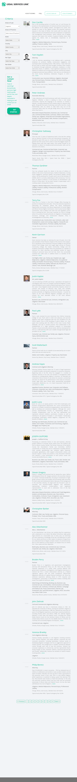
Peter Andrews (38, 92)
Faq (40, 13)
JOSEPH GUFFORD (40, 436)
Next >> (57, 701)
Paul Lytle (36, 310)
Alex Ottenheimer (39, 527)
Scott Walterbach (39, 345)
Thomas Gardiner (39, 165)
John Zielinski (38, 601)
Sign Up (54, 13)
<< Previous (20, 701)
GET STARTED (13, 111)
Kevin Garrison (38, 234)
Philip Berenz (38, 664)
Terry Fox (36, 200)
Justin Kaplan (37, 276)
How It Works (30, 13)
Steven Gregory (39, 472)
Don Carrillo (37, 22)
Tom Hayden (37, 55)
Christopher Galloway (41, 131)
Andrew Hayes (38, 364)
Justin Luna (37, 402)
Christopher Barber (40, 508)
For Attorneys (67, 13)
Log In (48, 13)
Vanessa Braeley (39, 632)
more (37, 39)
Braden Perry (38, 559)
